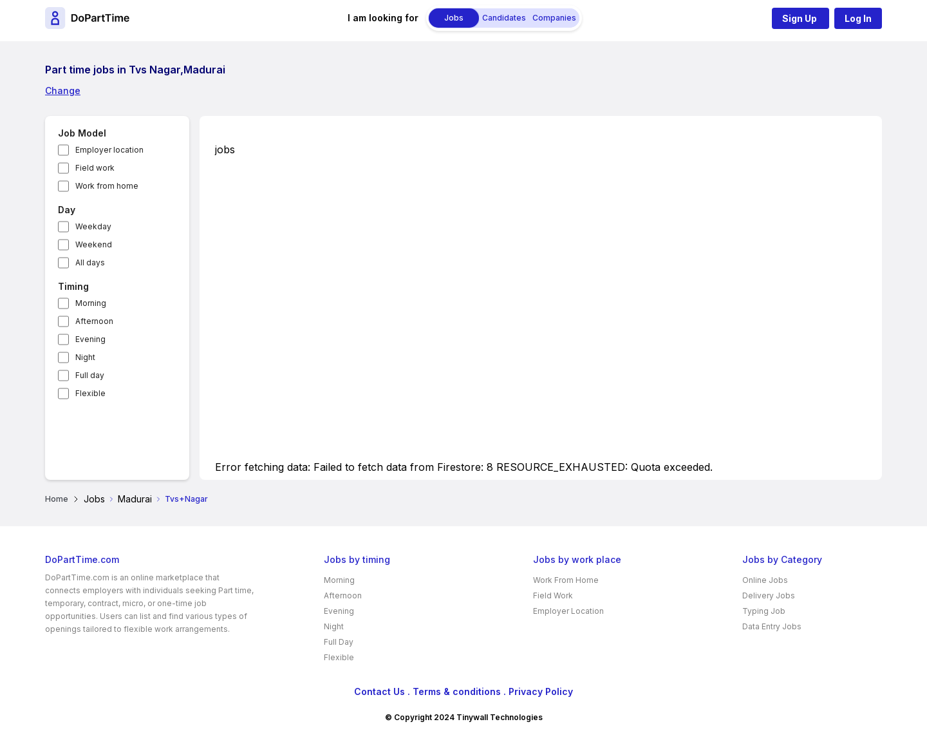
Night (85, 357)
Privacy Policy (541, 691)
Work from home (106, 186)
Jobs (94, 498)
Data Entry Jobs (771, 626)
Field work (95, 168)
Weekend (93, 244)
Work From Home (566, 580)
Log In (858, 18)
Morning (90, 303)
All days (90, 262)
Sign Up (800, 18)
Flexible (90, 393)
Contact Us (379, 691)
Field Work (553, 595)
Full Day (338, 642)
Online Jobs (765, 580)
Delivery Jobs (768, 595)
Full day (89, 375)
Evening (90, 339)
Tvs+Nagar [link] (186, 499)
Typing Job (763, 611)
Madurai (135, 498)
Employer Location (568, 611)
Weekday (93, 226)
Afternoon (94, 321)
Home (56, 499)
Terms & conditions (457, 691)
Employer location (109, 150)
